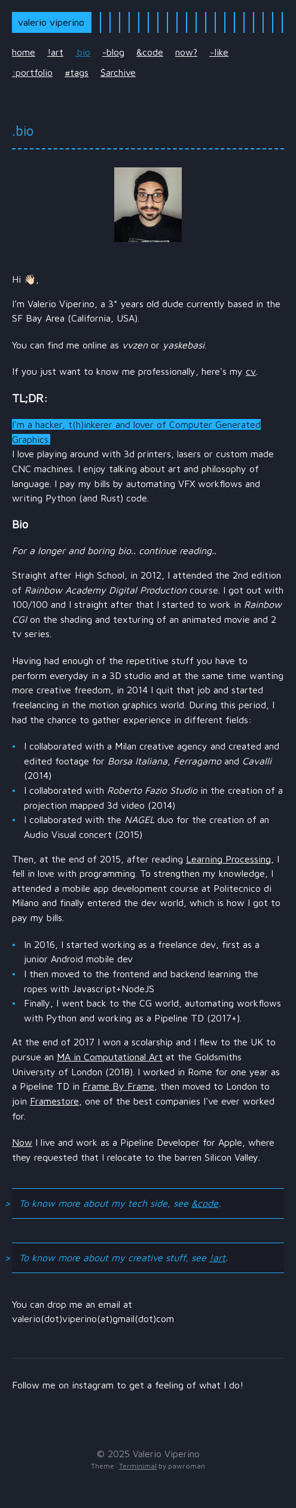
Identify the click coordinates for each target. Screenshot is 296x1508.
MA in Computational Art (110, 1056)
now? (186, 52)
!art (55, 52)
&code (149, 52)
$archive (118, 72)
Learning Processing (228, 859)
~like (218, 52)
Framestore (54, 1101)
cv (251, 371)
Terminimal (138, 1465)
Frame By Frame (118, 1086)
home (23, 52)
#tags (77, 72)
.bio (82, 52)
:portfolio (32, 72)
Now (22, 1142)
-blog (113, 52)
